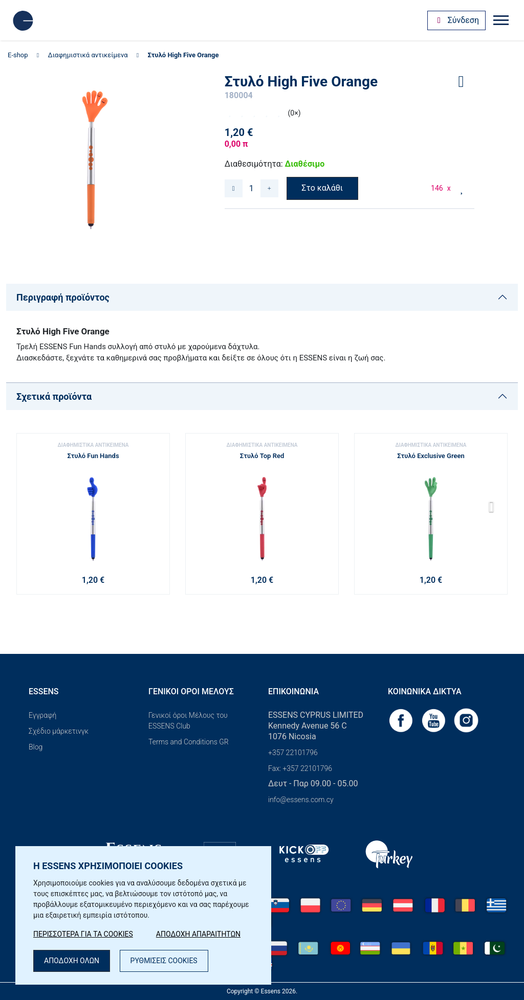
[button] (496, 510)
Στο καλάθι (322, 188)
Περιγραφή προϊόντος (63, 297)
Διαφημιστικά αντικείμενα (88, 55)
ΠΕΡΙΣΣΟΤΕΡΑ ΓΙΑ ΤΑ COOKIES (83, 934)
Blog (35, 747)
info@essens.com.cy (301, 800)
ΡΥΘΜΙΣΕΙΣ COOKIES (164, 961)
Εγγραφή (42, 715)
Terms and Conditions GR (188, 742)
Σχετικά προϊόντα (54, 396)
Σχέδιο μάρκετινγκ (59, 731)
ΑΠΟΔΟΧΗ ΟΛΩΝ (71, 961)
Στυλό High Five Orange (183, 55)
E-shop (18, 55)
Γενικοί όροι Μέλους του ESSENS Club (188, 720)
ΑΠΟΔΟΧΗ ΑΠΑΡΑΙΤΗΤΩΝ (198, 934)
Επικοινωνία (293, 691)
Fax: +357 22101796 (300, 768)
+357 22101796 (293, 752)
